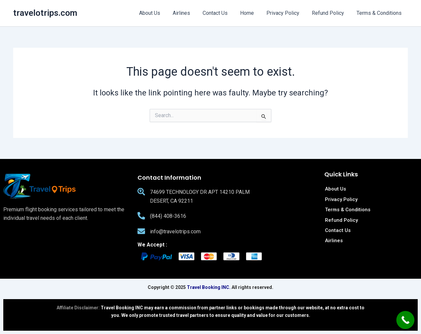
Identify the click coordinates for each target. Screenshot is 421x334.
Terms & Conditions (380, 13)
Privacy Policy (287, 13)
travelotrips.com (45, 13)
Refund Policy (331, 13)
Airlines (192, 13)
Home (254, 13)
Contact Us (223, 13)
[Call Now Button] (405, 320)
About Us (162, 13)
